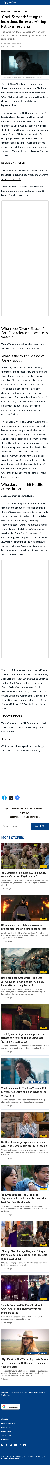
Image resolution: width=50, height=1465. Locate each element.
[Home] (8, 2)
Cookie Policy (6, 1431)
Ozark (23, 125)
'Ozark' (13, 84)
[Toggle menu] (46, 2)
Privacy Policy (6, 1427)
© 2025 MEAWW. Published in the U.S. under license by (21, 1392)
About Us (4, 1419)
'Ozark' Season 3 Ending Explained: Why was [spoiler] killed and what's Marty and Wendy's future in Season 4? (24, 174)
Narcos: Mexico (39, 151)
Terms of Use (6, 1435)
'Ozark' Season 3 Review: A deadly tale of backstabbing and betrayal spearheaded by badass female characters (23, 191)
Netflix (25, 112)
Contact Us (5, 1440)
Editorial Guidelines (8, 1423)
